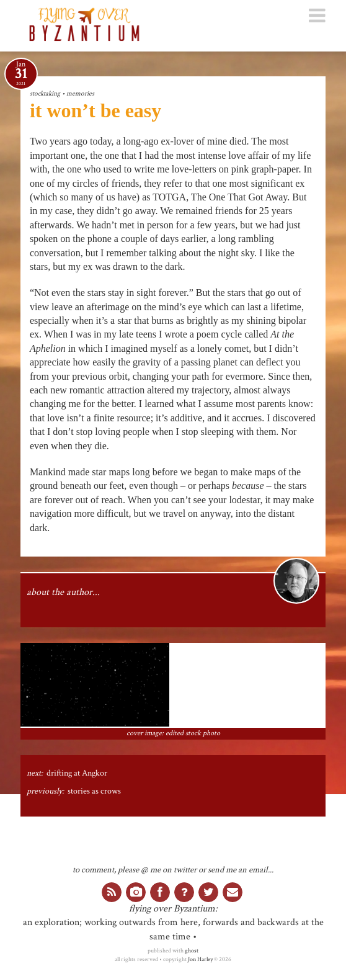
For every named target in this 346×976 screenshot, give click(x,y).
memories (80, 93)
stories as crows (94, 791)
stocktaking (45, 93)
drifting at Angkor (77, 773)
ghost (191, 950)
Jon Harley (200, 959)
